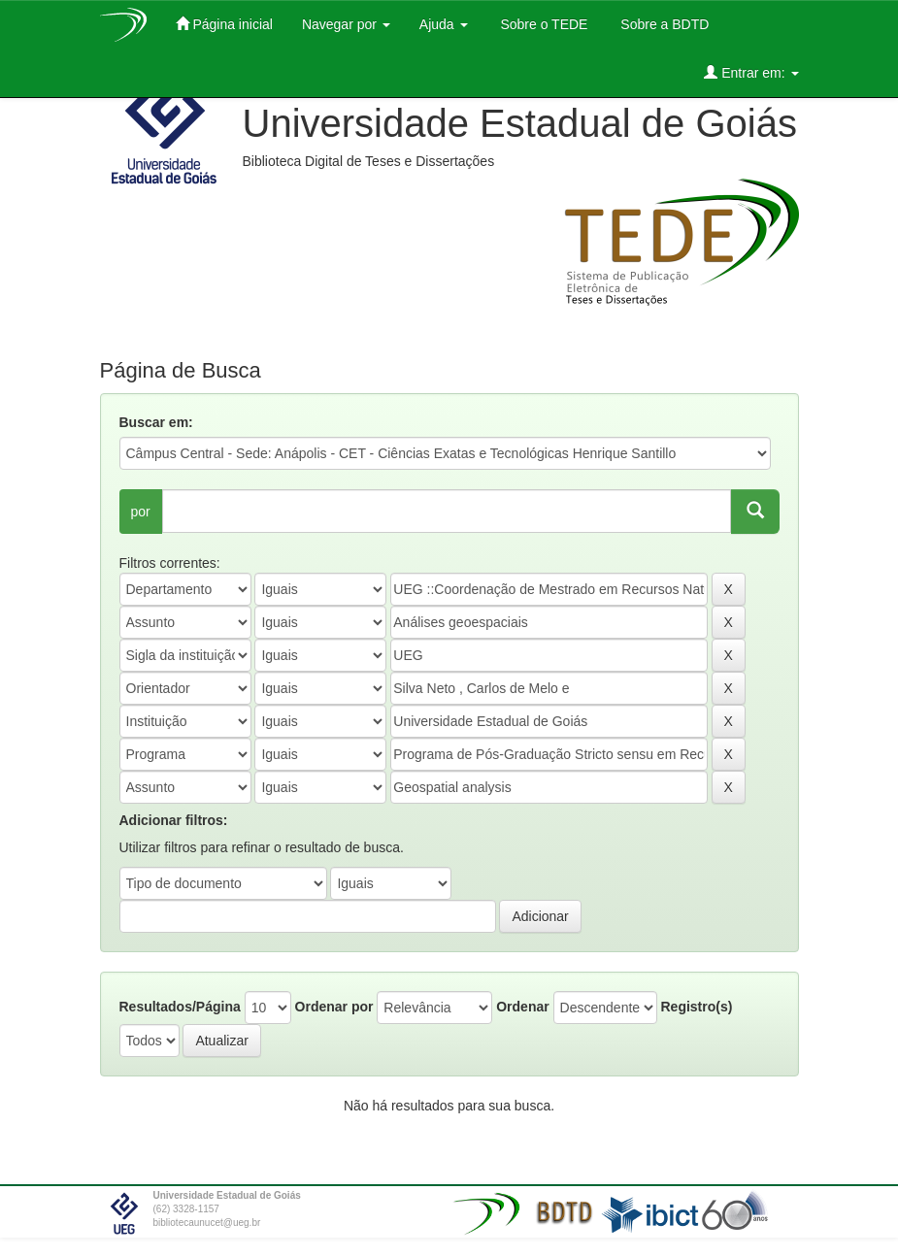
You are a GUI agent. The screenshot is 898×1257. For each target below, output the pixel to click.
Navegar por (346, 24)
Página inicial (224, 24)
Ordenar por (334, 1006)
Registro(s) (696, 1006)
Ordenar (522, 1006)
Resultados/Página (180, 1006)
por (140, 511)
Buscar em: (156, 422)
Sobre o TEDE (542, 24)
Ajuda (443, 24)
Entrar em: (751, 72)
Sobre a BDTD (662, 24)
